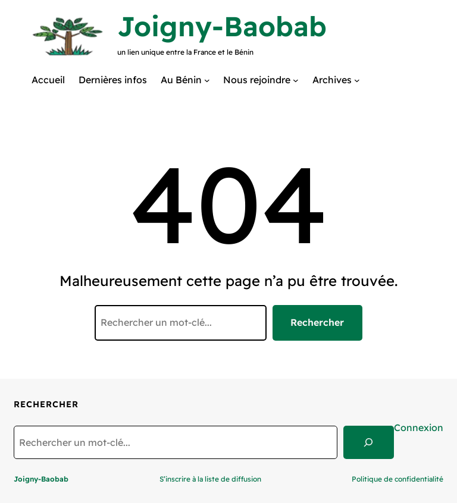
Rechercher (317, 322)
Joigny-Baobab (222, 26)
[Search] (368, 442)
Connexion (418, 427)
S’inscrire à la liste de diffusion (210, 478)
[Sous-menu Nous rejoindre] (296, 80)
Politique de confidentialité (397, 478)
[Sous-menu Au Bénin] (207, 80)
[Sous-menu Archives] (357, 80)
